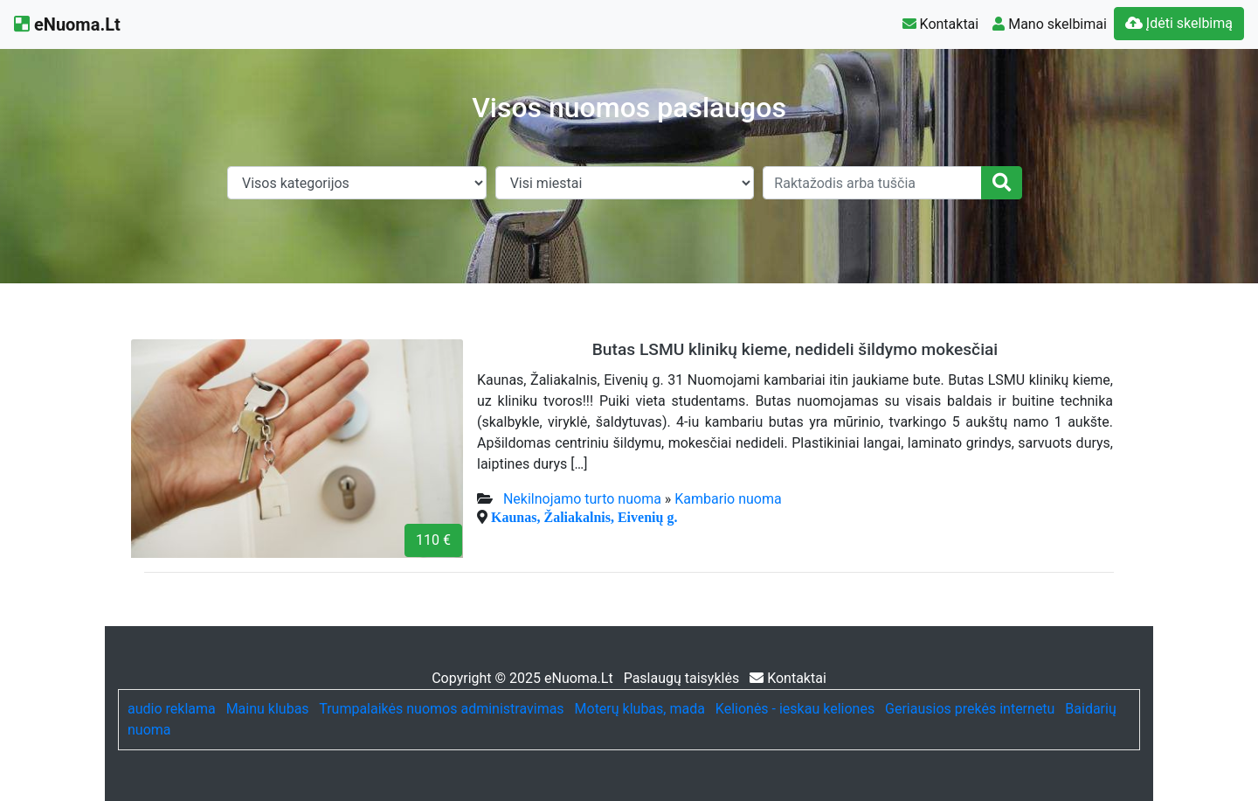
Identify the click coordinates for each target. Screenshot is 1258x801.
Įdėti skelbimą (1179, 23)
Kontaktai (940, 24)
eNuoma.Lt (67, 24)
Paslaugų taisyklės (683, 678)
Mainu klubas (267, 708)
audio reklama (172, 708)
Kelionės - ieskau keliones (794, 708)
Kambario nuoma (727, 499)
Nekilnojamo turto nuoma (582, 499)
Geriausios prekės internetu (969, 708)
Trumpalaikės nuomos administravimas (441, 708)
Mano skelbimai (1049, 24)
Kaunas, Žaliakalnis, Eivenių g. (584, 517)
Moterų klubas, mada (640, 708)
